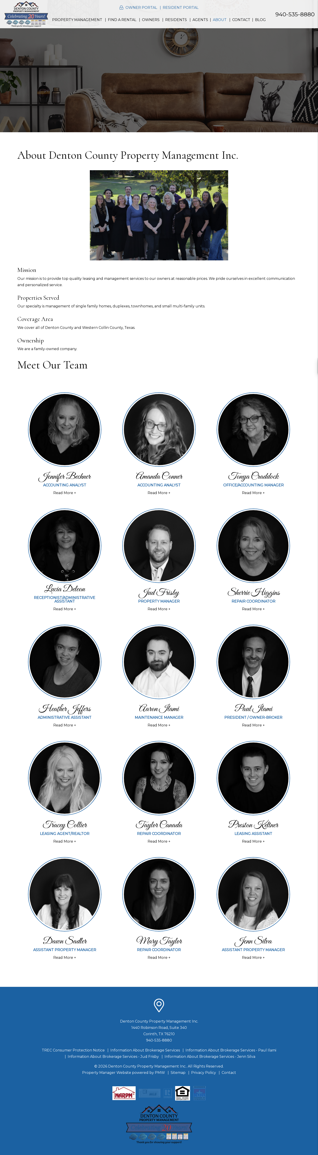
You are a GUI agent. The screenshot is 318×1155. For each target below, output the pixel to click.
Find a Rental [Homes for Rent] (122, 20)
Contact (241, 20)
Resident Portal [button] (180, 7)
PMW (160, 1072)
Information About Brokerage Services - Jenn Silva (210, 1056)
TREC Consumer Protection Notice (73, 1050)
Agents (200, 20)
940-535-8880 (295, 14)
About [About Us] (220, 20)
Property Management (77, 20)
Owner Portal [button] (141, 7)
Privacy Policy (203, 1072)
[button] (310, 365)
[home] (26, 14)
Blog (260, 20)
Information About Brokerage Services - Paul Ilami (231, 1050)
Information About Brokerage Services (145, 1050)
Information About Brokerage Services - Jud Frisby (113, 1056)
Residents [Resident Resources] (176, 20)
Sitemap (178, 1072)
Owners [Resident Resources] (151, 20)
